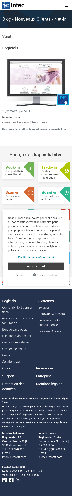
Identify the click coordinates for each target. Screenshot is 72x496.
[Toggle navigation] (67, 5)
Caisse (6, 355)
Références (45, 368)
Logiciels (9, 301)
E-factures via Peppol (16, 336)
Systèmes (46, 301)
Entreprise (44, 376)
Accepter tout (36, 266)
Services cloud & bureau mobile (49, 323)
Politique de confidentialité (36, 257)
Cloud (6, 368)
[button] (36, 38)
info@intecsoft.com (14, 456)
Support (8, 376)
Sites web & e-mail (50, 331)
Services (44, 307)
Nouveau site (11, 117)
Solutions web (11, 362)
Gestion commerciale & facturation (18, 321)
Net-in (43, 122)
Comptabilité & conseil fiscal (17, 310)
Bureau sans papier (15, 329)
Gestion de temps (14, 349)
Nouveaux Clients (28, 122)
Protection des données (13, 386)
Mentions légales (49, 384)
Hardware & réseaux (51, 314)
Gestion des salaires (16, 342)
